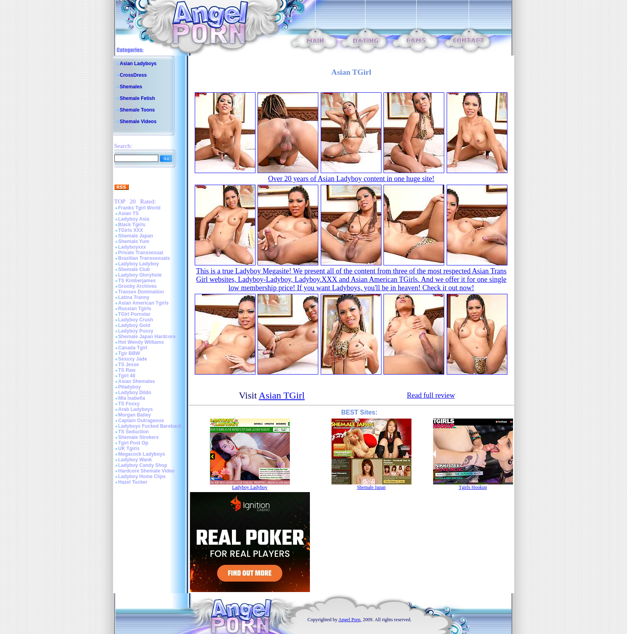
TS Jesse (128, 364)
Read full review (431, 395)
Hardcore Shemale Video (146, 471)
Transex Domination (141, 292)
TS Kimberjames (137, 280)
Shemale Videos (138, 121)
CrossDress (133, 75)
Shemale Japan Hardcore (147, 336)
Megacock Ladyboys (141, 454)
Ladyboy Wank (135, 460)
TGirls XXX (130, 230)
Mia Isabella (131, 398)
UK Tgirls (129, 448)
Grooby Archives (137, 286)
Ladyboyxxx (132, 247)
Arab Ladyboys (135, 409)
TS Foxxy (129, 404)
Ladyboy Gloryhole (140, 275)
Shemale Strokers (138, 437)
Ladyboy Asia (134, 219)
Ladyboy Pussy (136, 331)
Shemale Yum (134, 241)
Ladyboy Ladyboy (138, 264)
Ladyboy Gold (134, 325)
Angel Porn (349, 619)
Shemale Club (134, 269)
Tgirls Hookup (473, 487)
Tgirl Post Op (133, 443)
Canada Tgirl (133, 348)
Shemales (131, 87)
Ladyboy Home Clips (142, 476)
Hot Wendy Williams (141, 342)
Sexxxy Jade (132, 359)
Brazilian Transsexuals (144, 258)
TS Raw (127, 370)
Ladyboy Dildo (135, 392)
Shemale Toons (137, 110)
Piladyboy (129, 387)
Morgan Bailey (134, 415)
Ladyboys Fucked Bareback (150, 426)
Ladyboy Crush (135, 320)
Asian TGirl (282, 395)
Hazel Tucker (133, 482)
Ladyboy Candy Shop (143, 465)
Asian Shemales (136, 381)
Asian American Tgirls (143, 303)
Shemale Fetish (137, 98)
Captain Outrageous (141, 420)
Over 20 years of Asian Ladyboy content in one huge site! (351, 179)
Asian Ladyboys (138, 63)
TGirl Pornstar (134, 314)
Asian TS (128, 213)
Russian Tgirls (135, 308)
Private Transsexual (141, 252)
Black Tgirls (132, 224)
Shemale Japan (135, 236)
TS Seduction (133, 432)
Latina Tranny (134, 297)
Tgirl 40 (127, 376)
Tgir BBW (129, 353)
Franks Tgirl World (139, 208)
